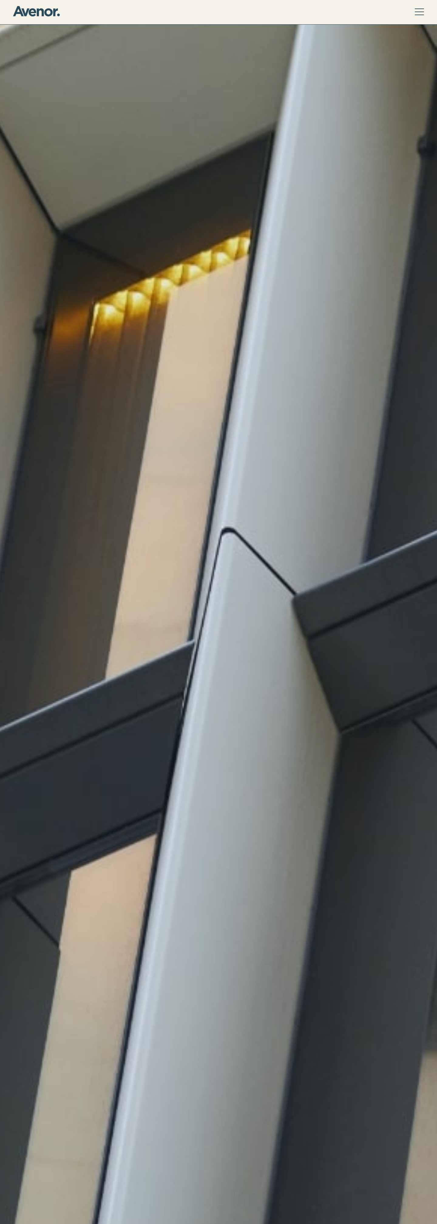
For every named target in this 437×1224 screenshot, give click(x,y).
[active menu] (419, 12)
